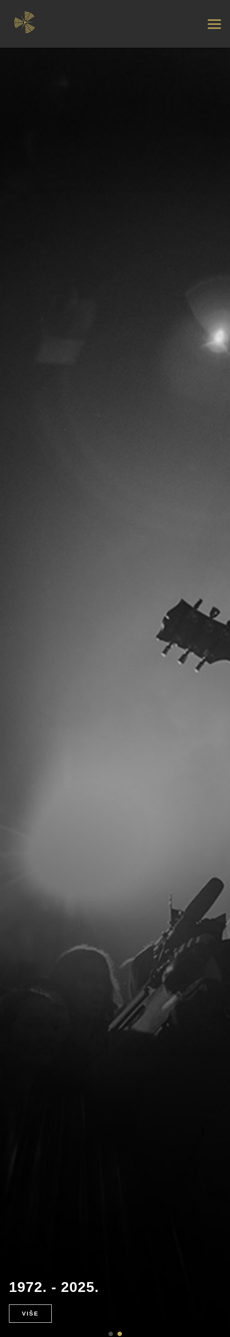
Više (30, 1313)
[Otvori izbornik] (214, 24)
